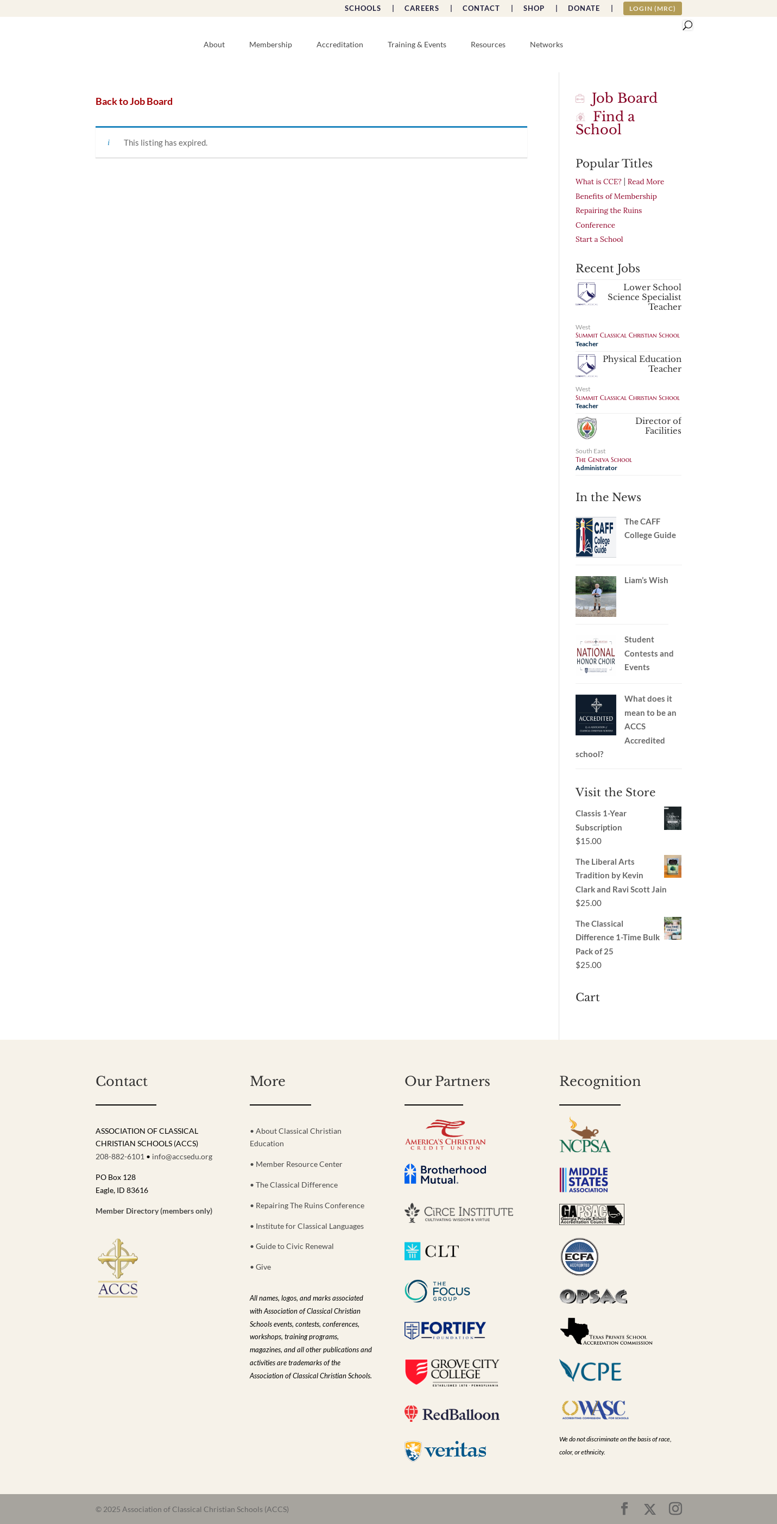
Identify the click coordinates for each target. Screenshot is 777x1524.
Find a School (605, 123)
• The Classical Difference (294, 1184)
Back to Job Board (134, 101)
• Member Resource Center (296, 1164)
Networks (546, 45)
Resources (488, 45)
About (214, 45)
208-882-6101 (120, 1156)
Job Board (617, 98)
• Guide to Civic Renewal (292, 1246)
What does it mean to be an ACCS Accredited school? (626, 726)
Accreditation (340, 45)
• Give (260, 1266)
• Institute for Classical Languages (307, 1226)
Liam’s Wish (646, 580)
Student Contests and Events (649, 653)
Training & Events (417, 45)
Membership (270, 45)
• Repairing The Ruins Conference (307, 1205)
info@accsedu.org (182, 1156)
